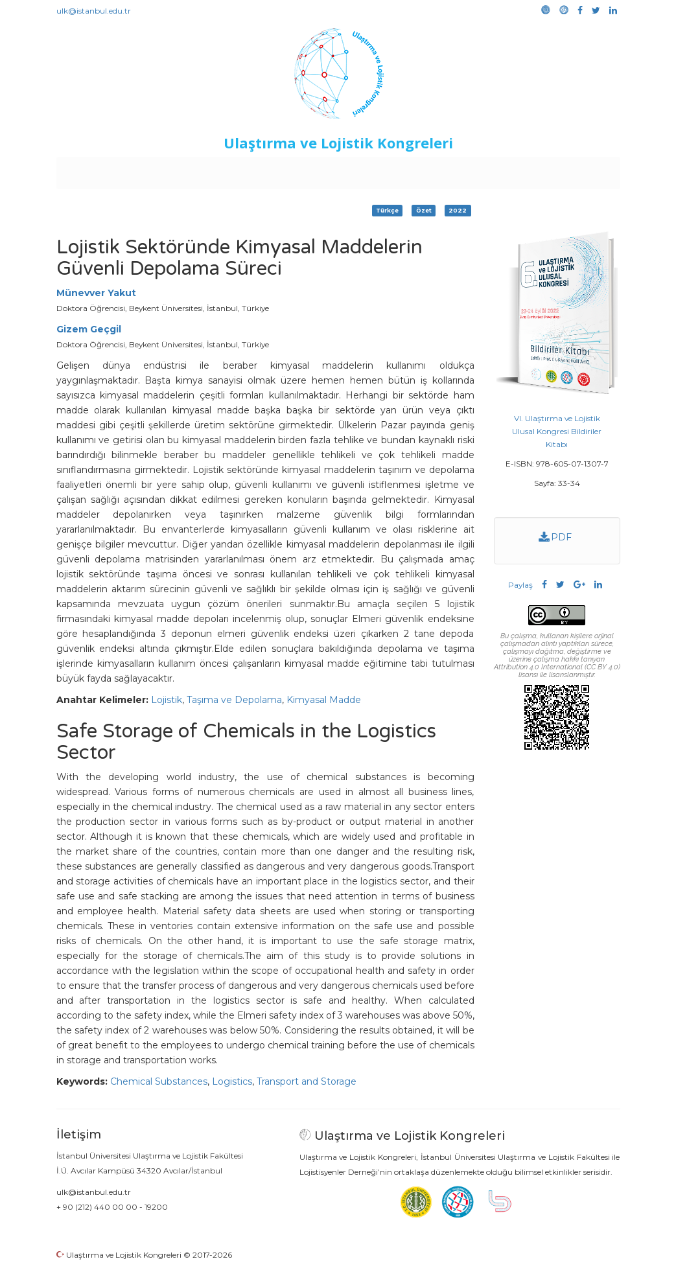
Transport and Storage (306, 1081)
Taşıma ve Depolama (234, 700)
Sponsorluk (427, 170)
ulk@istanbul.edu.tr (93, 11)
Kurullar (157, 170)
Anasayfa (110, 170)
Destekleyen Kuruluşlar (235, 170)
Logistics (232, 1081)
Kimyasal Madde (323, 700)
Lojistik (166, 700)
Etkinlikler (318, 170)
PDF (555, 537)
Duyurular (371, 170)
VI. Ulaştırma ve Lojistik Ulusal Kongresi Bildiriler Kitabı (556, 431)
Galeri (533, 170)
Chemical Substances (158, 1081)
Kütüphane (486, 170)
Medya (570, 170)
